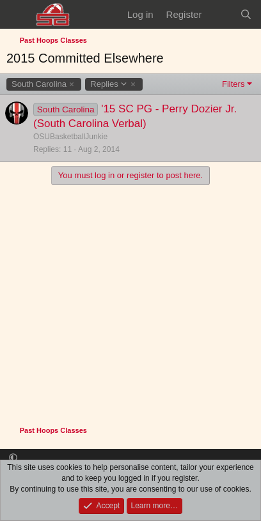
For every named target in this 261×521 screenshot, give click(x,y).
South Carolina (39, 84)
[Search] (245, 14)
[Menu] (18, 14)
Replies (108, 84)
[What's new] (220, 14)
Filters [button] (233, 84)
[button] (13, 458)
